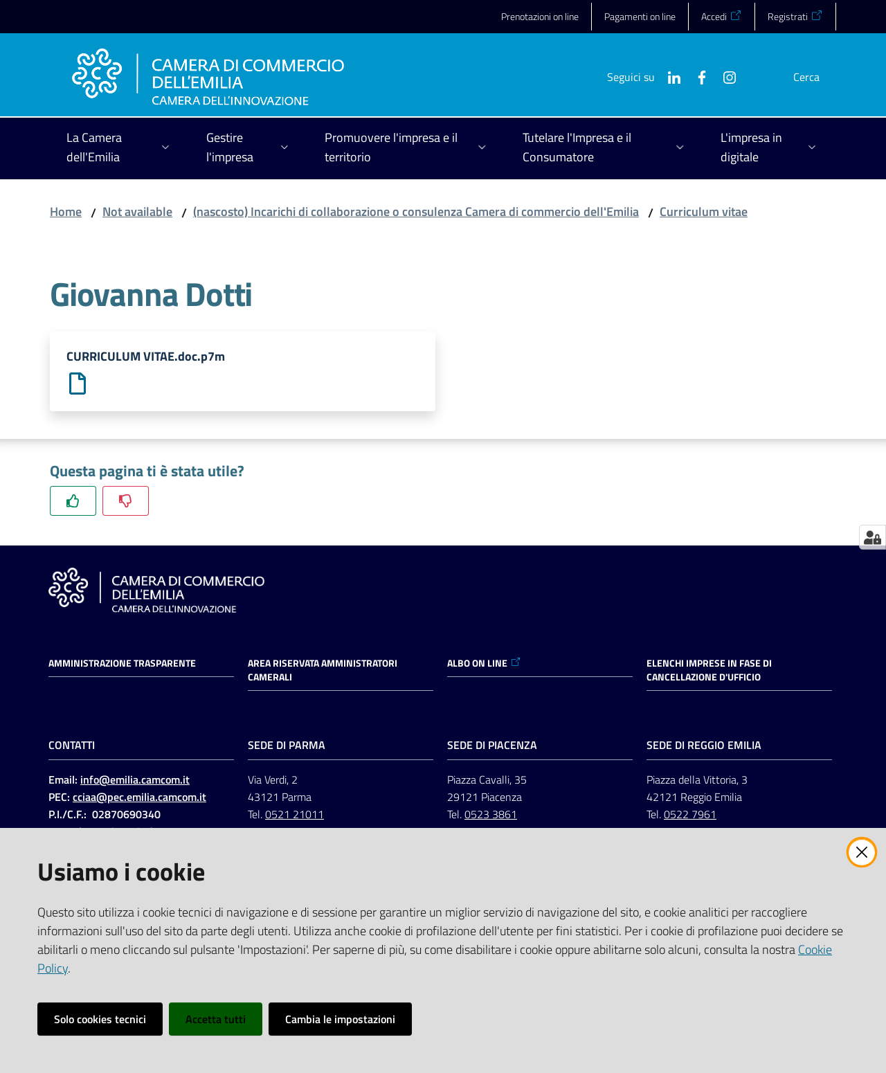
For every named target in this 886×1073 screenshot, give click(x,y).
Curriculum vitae (704, 211)
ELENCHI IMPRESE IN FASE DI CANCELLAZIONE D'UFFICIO (709, 671)
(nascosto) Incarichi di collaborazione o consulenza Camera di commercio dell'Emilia (416, 211)
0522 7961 (690, 815)
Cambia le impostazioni (340, 1019)
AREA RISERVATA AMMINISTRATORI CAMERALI (322, 671)
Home (66, 211)
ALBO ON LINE (484, 664)
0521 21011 (294, 815)
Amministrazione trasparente (122, 664)
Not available (137, 211)
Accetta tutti (216, 1019)
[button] (819, 76)
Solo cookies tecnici (100, 1019)
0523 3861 (490, 815)
